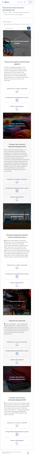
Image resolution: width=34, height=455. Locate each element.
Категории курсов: (7, 21)
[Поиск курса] (14, 28)
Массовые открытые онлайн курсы (21, 12)
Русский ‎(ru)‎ (20, 2)
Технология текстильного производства (13, 14)
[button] (25, 2)
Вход (30, 2)
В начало (5, 12)
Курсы (10, 12)
